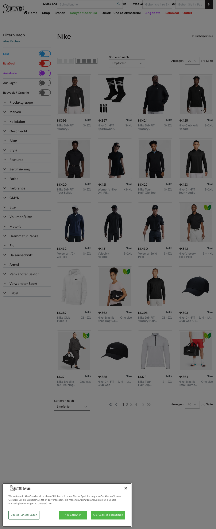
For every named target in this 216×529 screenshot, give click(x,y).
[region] (67, 505)
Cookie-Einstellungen (24, 515)
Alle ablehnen (73, 515)
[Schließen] (125, 488)
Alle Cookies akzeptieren (108, 515)
